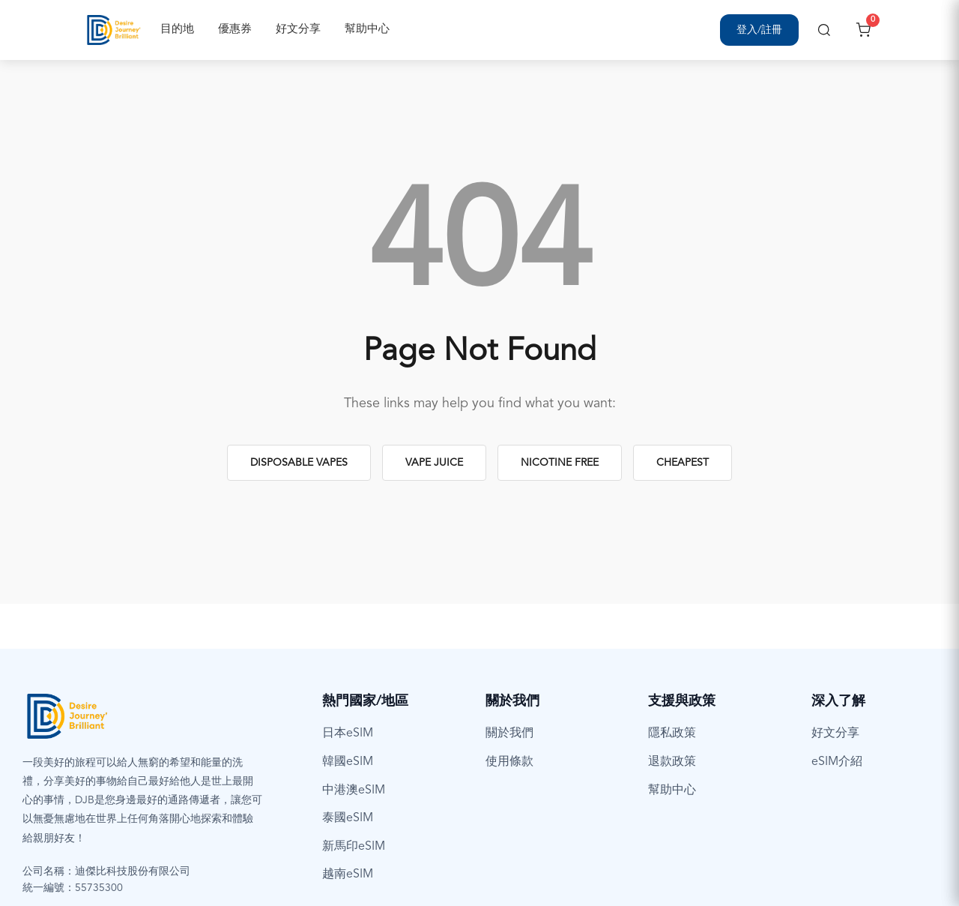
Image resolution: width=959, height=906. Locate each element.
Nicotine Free (560, 463)
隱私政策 (672, 734)
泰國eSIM (347, 818)
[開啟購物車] (863, 30)
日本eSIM (347, 734)
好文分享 (298, 29)
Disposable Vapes (299, 463)
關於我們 (509, 734)
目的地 (177, 29)
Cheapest (682, 463)
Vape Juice (434, 463)
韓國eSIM (347, 762)
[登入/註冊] (759, 30)
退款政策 (672, 762)
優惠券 (235, 29)
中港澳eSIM (353, 790)
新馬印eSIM (353, 847)
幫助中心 (367, 29)
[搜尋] (824, 30)
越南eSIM (347, 874)
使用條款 (509, 762)
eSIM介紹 (836, 762)
